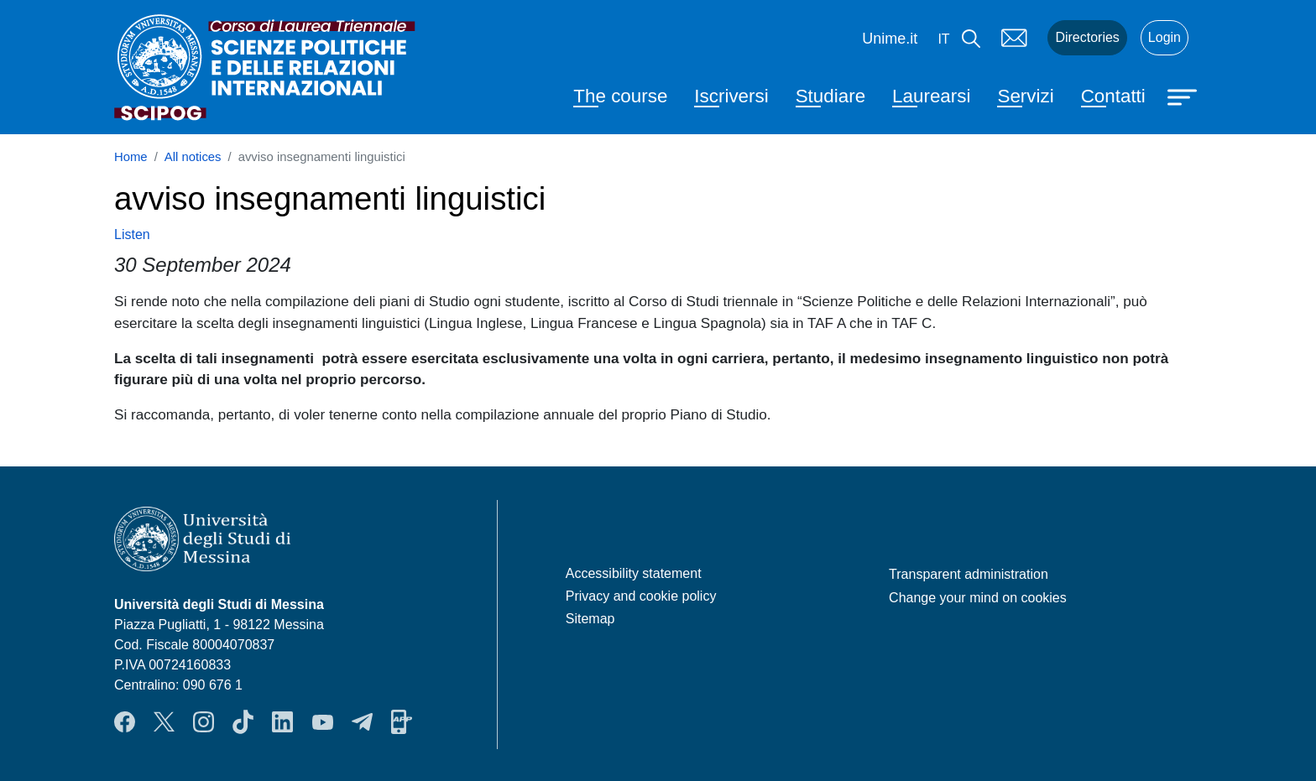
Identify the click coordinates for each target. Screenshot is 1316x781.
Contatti (1113, 96)
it (943, 39)
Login (1164, 37)
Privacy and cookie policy (641, 596)
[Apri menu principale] (1184, 96)
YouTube (322, 721)
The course (620, 96)
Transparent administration (968, 574)
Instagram (203, 721)
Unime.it (889, 38)
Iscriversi (731, 96)
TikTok (242, 721)
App (401, 721)
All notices (193, 157)
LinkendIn (282, 721)
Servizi (1025, 96)
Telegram (362, 721)
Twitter (164, 721)
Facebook (124, 721)
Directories (1087, 37)
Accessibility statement (634, 573)
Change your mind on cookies (978, 598)
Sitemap (590, 619)
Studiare (830, 96)
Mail (1014, 37)
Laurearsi (931, 96)
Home (131, 157)
